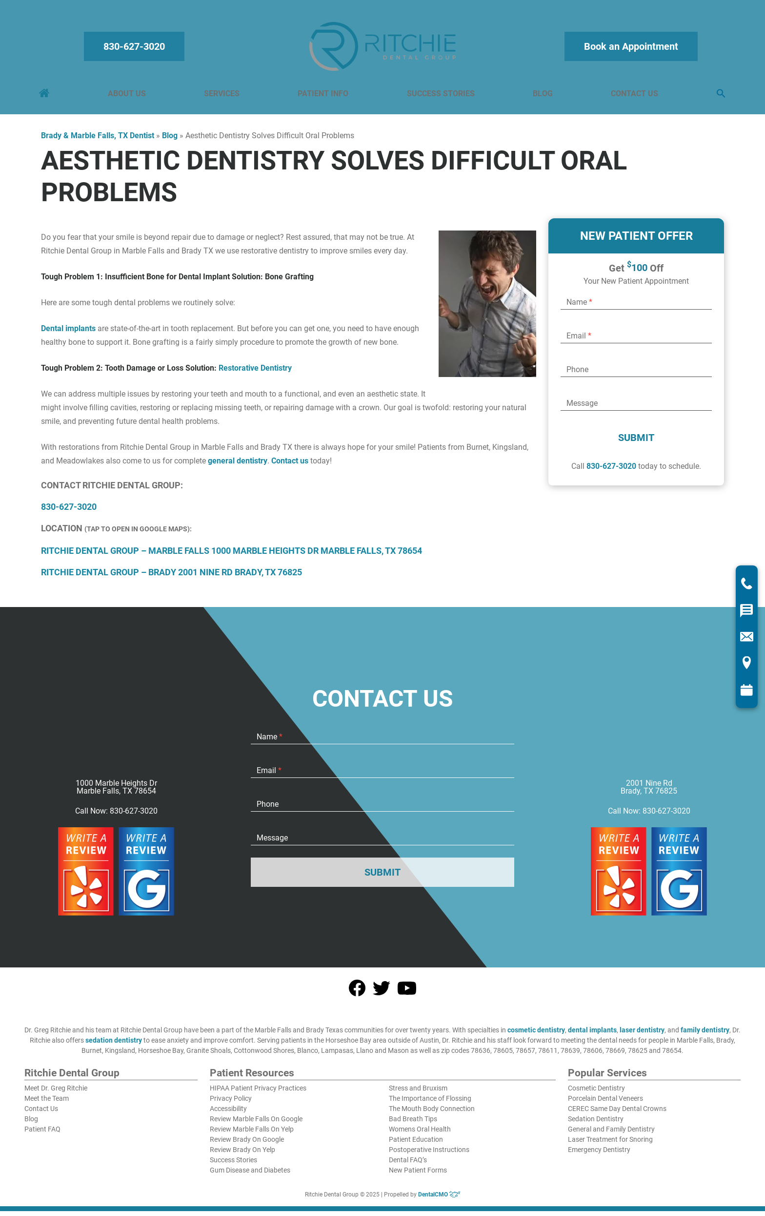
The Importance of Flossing (430, 1103)
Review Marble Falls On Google (256, 1124)
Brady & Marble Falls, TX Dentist (97, 140)
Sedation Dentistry (596, 1124)
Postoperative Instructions (429, 1154)
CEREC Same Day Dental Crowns (617, 1113)
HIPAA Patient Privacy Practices (258, 1093)
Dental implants (68, 333)
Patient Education (416, 1144)
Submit (636, 442)
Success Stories (440, 96)
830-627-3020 (135, 49)
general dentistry (237, 465)
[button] (719, 96)
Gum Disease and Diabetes (250, 1175)
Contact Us (633, 96)
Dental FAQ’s (408, 1165)
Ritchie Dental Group (72, 1078)
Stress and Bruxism (418, 1093)
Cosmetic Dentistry (596, 1093)
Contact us (289, 465)
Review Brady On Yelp (242, 1154)
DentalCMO (439, 1199)
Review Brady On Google (247, 1144)
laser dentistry (642, 1035)
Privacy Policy (231, 1103)
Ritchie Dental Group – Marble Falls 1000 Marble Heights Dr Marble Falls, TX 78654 (231, 555)
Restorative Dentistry (255, 372)
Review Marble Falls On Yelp (252, 1134)
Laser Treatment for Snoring (610, 1144)
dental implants (592, 1035)
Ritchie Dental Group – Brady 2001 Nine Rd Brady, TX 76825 (171, 577)
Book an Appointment (630, 49)
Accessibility (228, 1113)
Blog (542, 96)
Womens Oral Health (420, 1134)
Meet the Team (46, 1103)
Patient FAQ (42, 1134)
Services (223, 96)
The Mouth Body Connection (432, 1113)
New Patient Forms (418, 1175)
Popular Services (607, 1078)
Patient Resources (252, 1078)
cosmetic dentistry (536, 1035)
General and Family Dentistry (611, 1134)
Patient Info (323, 96)
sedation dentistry (113, 1045)
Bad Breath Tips (413, 1124)
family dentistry (705, 1035)
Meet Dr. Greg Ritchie (55, 1093)
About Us (128, 96)
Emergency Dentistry (599, 1154)
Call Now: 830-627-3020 (116, 816)
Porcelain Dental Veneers (605, 1103)
